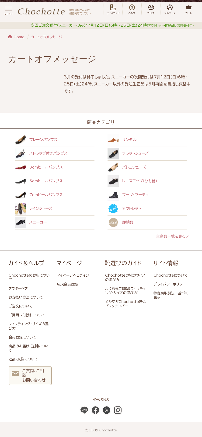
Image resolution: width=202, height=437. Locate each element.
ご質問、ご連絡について (27, 315)
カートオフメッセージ (46, 37)
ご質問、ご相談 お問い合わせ (28, 375)
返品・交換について (23, 359)
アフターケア (18, 288)
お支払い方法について (26, 297)
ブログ (151, 9)
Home (19, 37)
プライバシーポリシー (169, 284)
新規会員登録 (67, 284)
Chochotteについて (170, 275)
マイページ (69, 263)
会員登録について (22, 337)
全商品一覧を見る (172, 236)
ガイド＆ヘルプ (26, 263)
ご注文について (21, 306)
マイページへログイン (73, 275)
